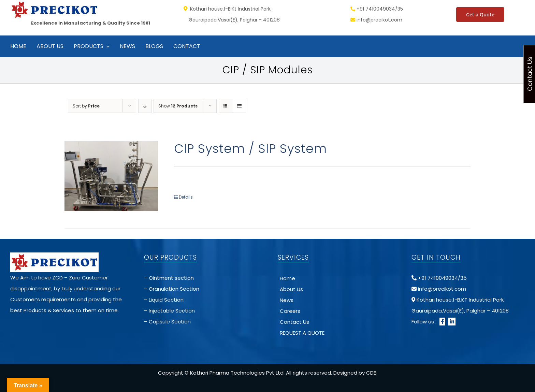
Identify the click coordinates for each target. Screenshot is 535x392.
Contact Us (294, 321)
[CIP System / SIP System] (111, 176)
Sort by (86, 106)
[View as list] (239, 106)
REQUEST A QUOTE (302, 332)
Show (178, 106)
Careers (290, 311)
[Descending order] (144, 106)
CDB (371, 372)
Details (186, 197)
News (286, 300)
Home (287, 278)
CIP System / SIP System (250, 148)
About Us (291, 289)
